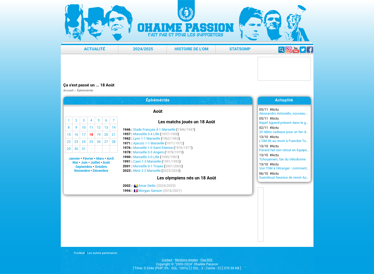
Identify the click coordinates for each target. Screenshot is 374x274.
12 (99, 127)
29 (69, 149)
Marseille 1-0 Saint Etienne (153, 148)
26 (99, 142)
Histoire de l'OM (191, 49)
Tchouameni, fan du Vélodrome (282, 159)
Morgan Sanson (150, 191)
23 (76, 142)
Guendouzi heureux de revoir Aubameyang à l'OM (295, 177)
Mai (75, 162)
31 (84, 149)
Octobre (101, 167)
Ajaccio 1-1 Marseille (148, 143)
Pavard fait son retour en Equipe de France (290, 150)
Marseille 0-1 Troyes (148, 166)
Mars (100, 158)
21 (114, 134)
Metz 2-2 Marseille (147, 171)
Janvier (74, 158)
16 (76, 134)
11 (91, 127)
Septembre (84, 167)
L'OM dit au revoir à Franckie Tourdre (286, 141)
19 (99, 134)
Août (106, 162)
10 (84, 127)
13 (106, 127)
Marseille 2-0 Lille (146, 157)
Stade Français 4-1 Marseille (154, 129)
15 (69, 134)
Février (88, 158)
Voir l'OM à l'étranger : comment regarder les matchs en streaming (308, 168)
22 (69, 142)
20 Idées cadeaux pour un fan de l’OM (287, 132)
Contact (167, 260)
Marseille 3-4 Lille (146, 134)
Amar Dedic (147, 186)
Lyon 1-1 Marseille (146, 138)
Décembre (100, 171)
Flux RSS (206, 260)
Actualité (94, 49)
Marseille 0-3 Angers (148, 152)
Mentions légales (186, 260)
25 (91, 142)
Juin (84, 162)
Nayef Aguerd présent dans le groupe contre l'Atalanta (299, 123)
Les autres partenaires (102, 253)
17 (84, 134)
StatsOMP (240, 49)
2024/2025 (143, 49)
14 (114, 127)
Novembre (82, 171)
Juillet (95, 162)
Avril (110, 158)
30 (76, 149)
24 (84, 142)
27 (106, 142)
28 (114, 142)
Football (79, 253)
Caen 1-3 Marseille (147, 161)
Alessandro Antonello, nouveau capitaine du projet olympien (303, 113)
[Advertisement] (159, 69)
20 (106, 134)
